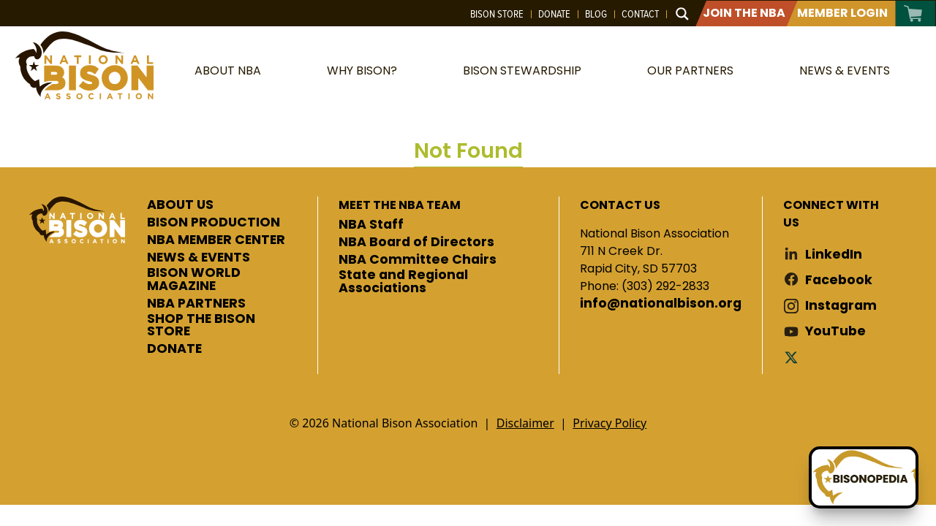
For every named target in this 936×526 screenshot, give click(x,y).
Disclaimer (525, 423)
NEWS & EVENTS (198, 257)
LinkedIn (833, 254)
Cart (914, 13)
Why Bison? (362, 70)
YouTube (835, 331)
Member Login (842, 12)
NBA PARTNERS (196, 303)
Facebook (838, 280)
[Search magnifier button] (682, 13)
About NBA (228, 70)
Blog (596, 14)
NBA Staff (371, 225)
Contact (640, 14)
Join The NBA (744, 12)
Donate (554, 14)
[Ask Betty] (863, 477)
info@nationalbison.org (660, 303)
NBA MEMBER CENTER (216, 240)
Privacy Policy (609, 423)
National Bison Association (84, 65)
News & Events (844, 70)
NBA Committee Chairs (418, 260)
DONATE (174, 349)
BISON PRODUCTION (213, 222)
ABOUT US (180, 205)
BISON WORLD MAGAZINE (194, 279)
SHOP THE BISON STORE (201, 325)
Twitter (794, 356)
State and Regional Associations (403, 281)
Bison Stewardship (522, 70)
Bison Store (497, 14)
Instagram (841, 305)
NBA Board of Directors (416, 242)
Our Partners (690, 70)
